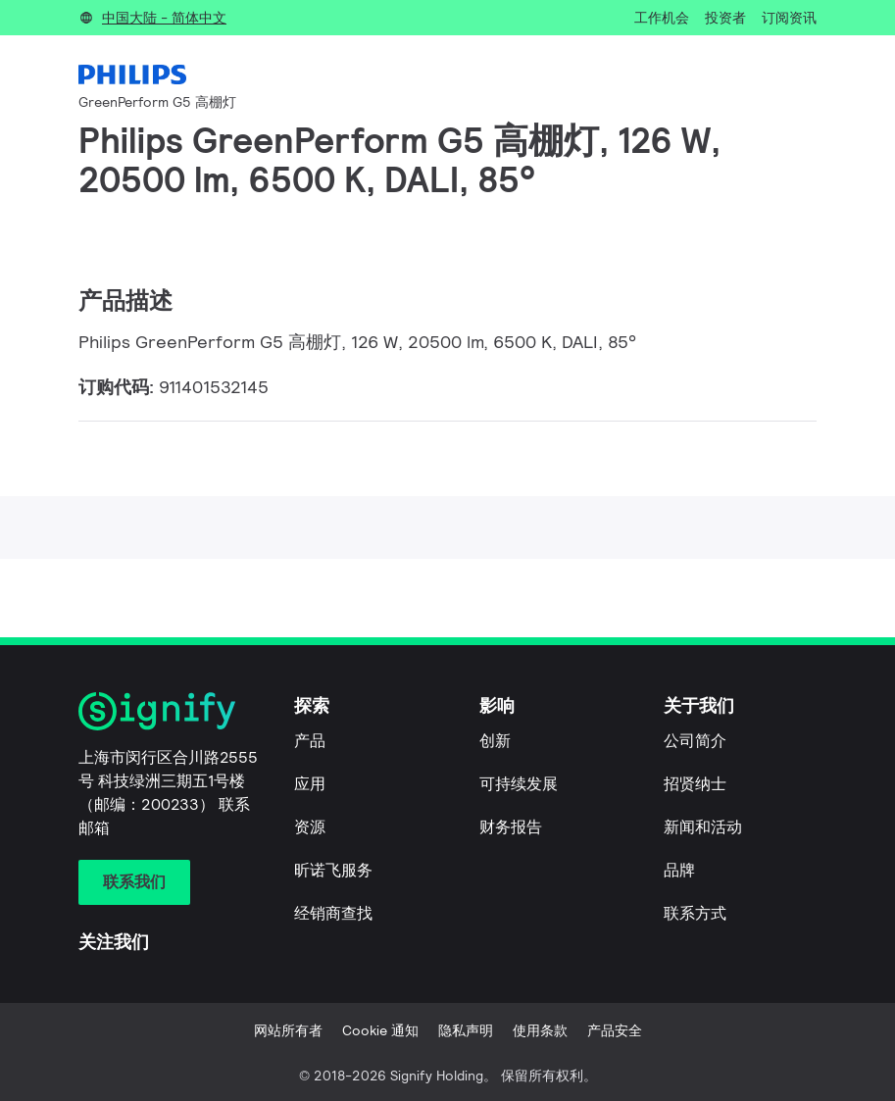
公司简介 (695, 740)
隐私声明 (465, 1030)
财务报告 (510, 827)
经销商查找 (333, 913)
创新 (495, 740)
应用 (309, 784)
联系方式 (695, 913)
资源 (309, 827)
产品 (309, 740)
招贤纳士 (695, 784)
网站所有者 (288, 1030)
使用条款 (540, 1030)
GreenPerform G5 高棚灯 (157, 102)
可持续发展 (518, 784)
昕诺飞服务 (333, 870)
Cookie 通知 (380, 1030)
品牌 (679, 870)
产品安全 (614, 1030)
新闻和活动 (703, 827)
